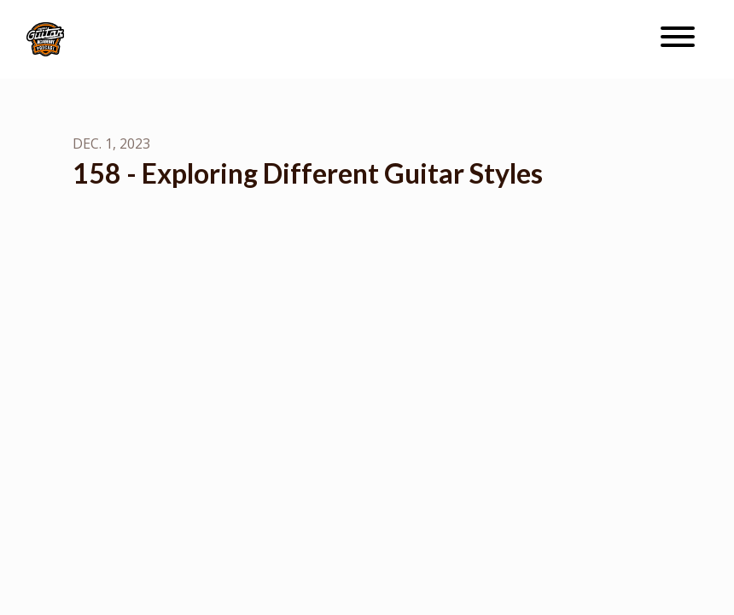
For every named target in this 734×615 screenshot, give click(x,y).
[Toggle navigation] (678, 39)
